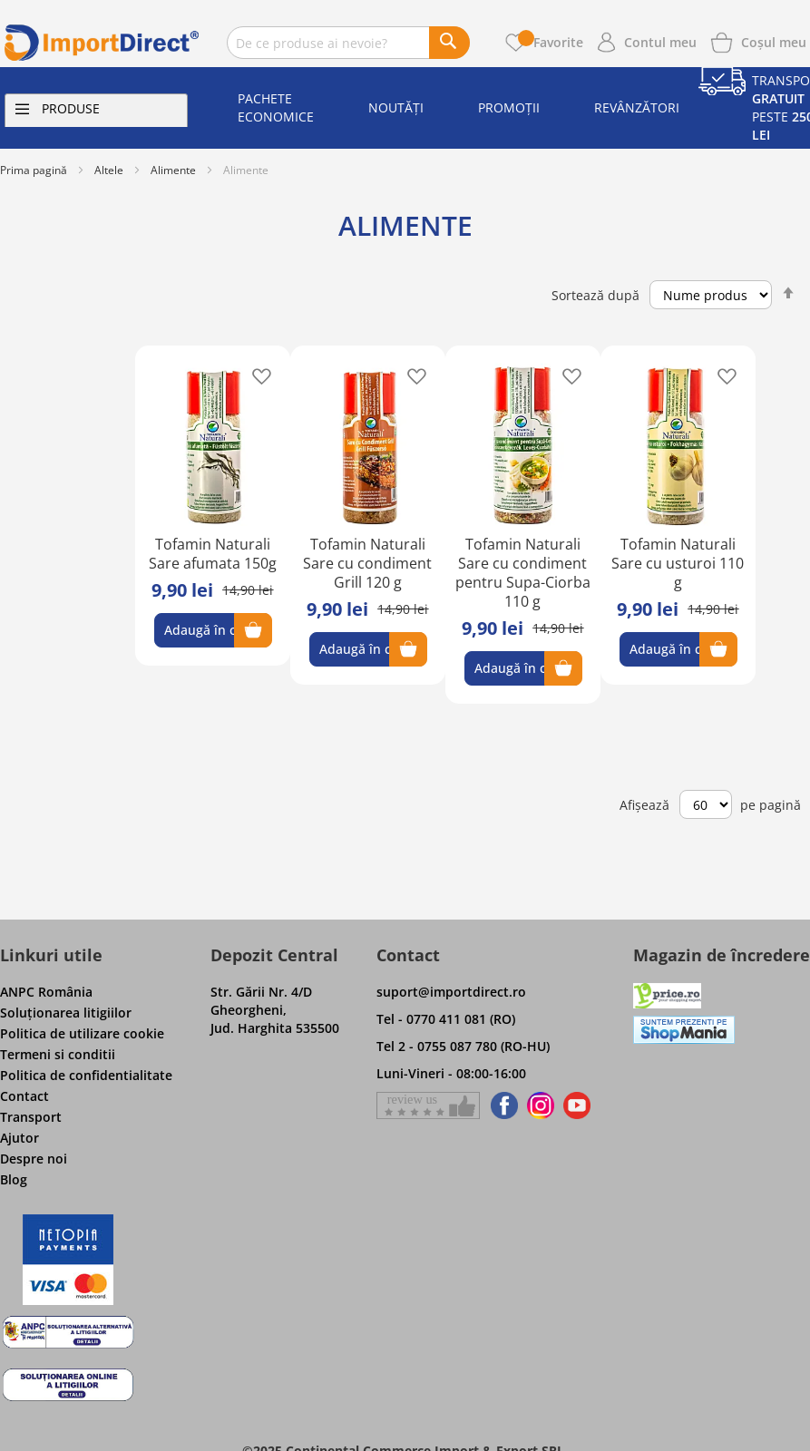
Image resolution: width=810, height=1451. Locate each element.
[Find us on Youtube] (577, 1105)
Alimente (173, 170)
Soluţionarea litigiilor (66, 1012)
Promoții (509, 107)
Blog (13, 1179)
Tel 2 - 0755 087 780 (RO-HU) (463, 1046)
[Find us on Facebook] (501, 1105)
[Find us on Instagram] (540, 1105)
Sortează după (595, 295)
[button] (256, 375)
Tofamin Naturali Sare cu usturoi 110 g (677, 563)
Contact (24, 1096)
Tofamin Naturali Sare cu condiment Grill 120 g (367, 563)
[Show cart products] (773, 41)
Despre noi (33, 1158)
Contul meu (660, 42)
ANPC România (46, 991)
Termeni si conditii (57, 1054)
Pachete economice (276, 107)
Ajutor (19, 1137)
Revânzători (636, 107)
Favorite (550, 42)
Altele (108, 170)
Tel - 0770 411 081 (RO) (445, 1018)
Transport (31, 1116)
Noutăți (396, 107)
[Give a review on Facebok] (428, 1105)
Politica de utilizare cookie (82, 1033)
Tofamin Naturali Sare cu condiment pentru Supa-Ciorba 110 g (522, 572)
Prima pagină (33, 170)
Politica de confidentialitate (86, 1075)
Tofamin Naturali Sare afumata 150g (213, 553)
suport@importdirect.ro (451, 991)
